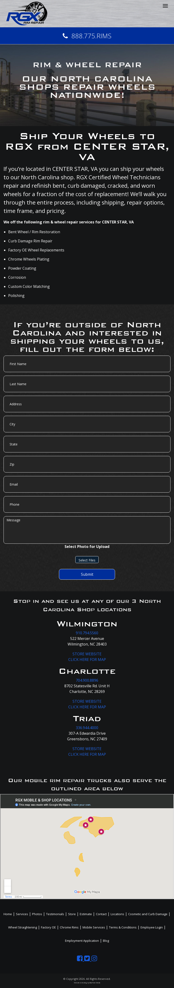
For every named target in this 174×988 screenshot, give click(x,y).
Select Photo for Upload (87, 546)
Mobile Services (94, 927)
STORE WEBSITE (87, 653)
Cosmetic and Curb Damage (147, 914)
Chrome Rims (69, 927)
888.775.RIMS (87, 35)
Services (22, 914)
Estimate (86, 914)
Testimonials (55, 914)
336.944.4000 (87, 727)
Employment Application (82, 941)
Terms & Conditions (123, 927)
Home (8, 914)
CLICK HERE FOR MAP (87, 659)
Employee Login (152, 927)
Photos (37, 914)
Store (72, 914)
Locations (117, 914)
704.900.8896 (87, 680)
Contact (101, 914)
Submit (87, 574)
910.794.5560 (87, 632)
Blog (106, 941)
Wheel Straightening (22, 927)
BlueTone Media (95, 983)
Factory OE (48, 927)
